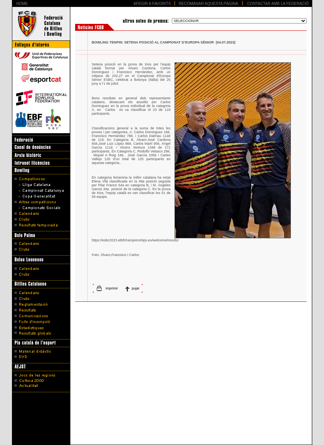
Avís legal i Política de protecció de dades (162, 427)
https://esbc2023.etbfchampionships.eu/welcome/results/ (135, 240)
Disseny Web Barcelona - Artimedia (162, 437)
